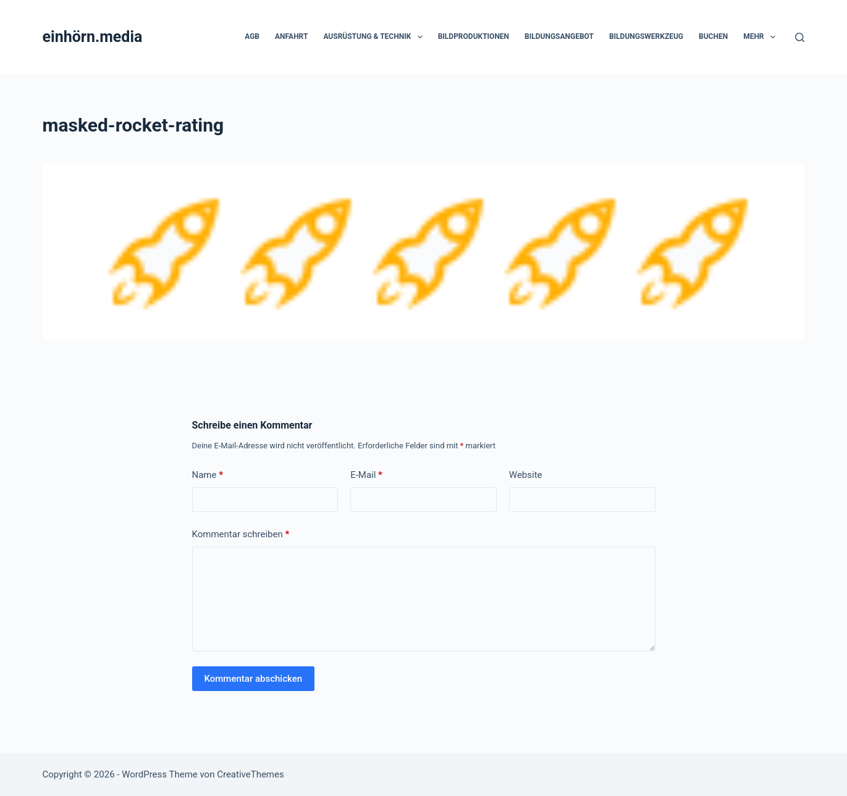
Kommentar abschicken (253, 678)
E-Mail (366, 475)
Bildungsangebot (559, 36)
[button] (420, 37)
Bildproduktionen (473, 36)
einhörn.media (93, 37)
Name (208, 475)
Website (525, 474)
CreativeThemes (250, 774)
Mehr (761, 37)
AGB (252, 36)
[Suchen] (799, 37)
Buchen (713, 36)
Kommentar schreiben (241, 534)
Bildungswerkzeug (646, 36)
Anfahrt (291, 36)
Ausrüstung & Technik (375, 37)
